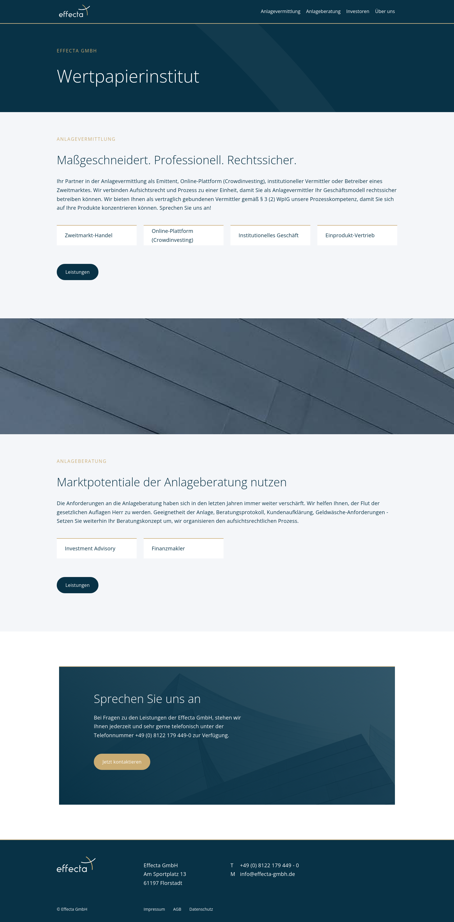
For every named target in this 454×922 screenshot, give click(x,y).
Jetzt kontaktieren (122, 762)
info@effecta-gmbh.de (267, 873)
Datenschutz (201, 909)
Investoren (357, 11)
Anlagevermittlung (281, 11)
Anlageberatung (323, 11)
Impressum (154, 909)
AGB (177, 909)
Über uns (385, 11)
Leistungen (77, 272)
